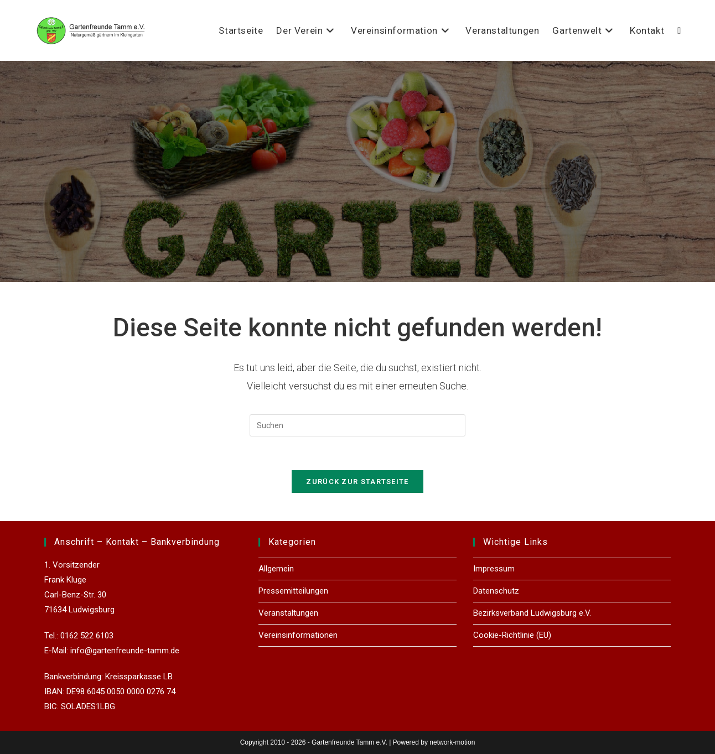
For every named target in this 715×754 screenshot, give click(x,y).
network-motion (452, 742)
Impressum (494, 569)
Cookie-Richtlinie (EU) (512, 635)
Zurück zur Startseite (357, 481)
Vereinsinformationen (298, 635)
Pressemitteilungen (293, 591)
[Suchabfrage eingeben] (357, 425)
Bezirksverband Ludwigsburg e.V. (532, 613)
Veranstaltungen (288, 613)
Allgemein (276, 569)
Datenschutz (496, 591)
